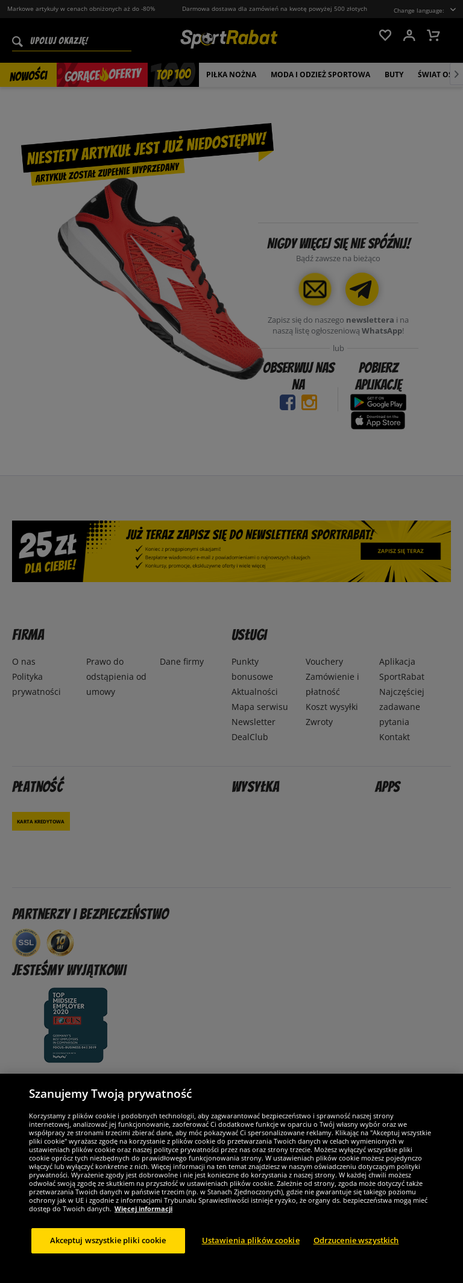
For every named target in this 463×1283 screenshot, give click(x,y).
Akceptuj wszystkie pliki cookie (108, 1252)
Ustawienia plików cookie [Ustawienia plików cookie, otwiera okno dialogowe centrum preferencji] (251, 1252)
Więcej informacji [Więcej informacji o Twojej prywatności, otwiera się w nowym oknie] (143, 1220)
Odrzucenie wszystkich (356, 1252)
